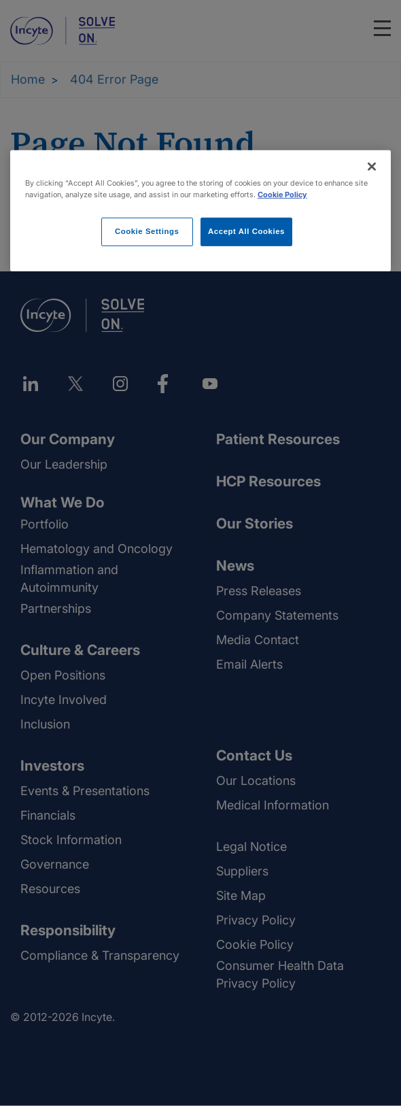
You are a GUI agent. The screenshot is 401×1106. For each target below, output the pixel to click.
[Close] (372, 167)
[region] (200, 210)
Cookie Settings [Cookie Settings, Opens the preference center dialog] (147, 231)
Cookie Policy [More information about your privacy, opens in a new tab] (282, 194)
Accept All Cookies (246, 231)
